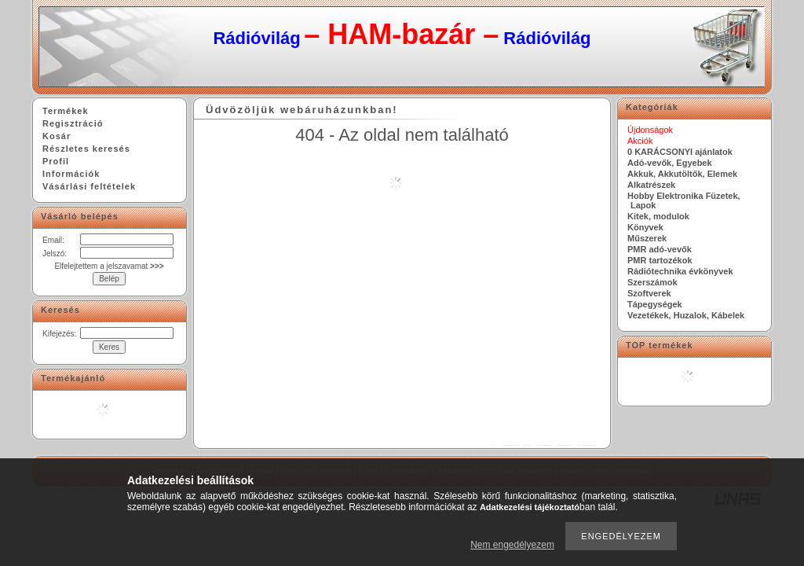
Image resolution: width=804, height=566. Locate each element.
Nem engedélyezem (512, 544)
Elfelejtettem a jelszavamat (108, 266)
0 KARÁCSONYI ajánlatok (680, 151)
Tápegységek (654, 304)
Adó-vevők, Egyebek (669, 162)
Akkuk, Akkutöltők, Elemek (682, 173)
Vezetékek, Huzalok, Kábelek (685, 315)
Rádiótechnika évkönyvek (680, 271)
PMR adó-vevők (659, 249)
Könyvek (645, 227)
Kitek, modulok (658, 216)
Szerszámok (652, 282)
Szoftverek (649, 293)
